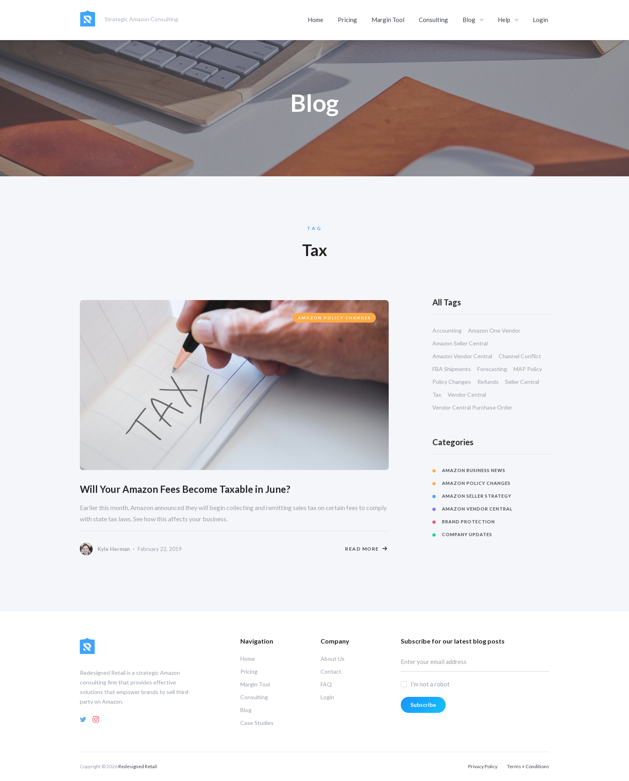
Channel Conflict (527, 356)
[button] (473, 18)
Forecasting (499, 368)
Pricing (347, 17)
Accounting (454, 330)
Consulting (433, 17)
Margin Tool (387, 17)
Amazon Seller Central (467, 343)
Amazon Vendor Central (469, 356)
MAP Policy (535, 368)
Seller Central (529, 381)
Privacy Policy (482, 766)
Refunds (495, 381)
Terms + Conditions (528, 766)
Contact (331, 671)
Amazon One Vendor (501, 330)
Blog (246, 709)
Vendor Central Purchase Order (479, 407)
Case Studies (257, 722)
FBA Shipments (459, 368)
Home (315, 17)
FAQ (326, 684)
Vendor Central (474, 394)
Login (540, 17)
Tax (444, 394)
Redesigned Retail (137, 766)
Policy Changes (459, 381)
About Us (333, 658)
